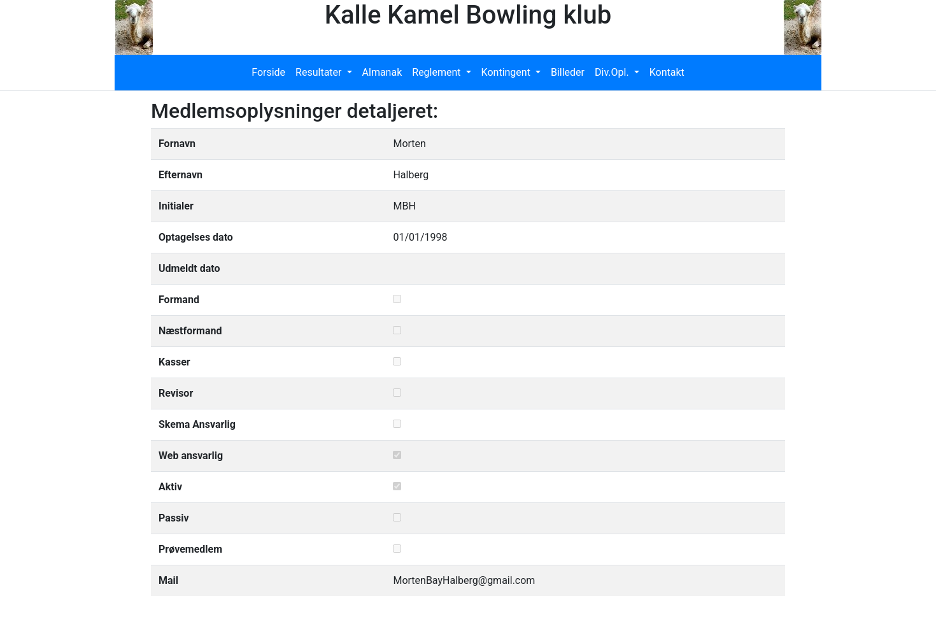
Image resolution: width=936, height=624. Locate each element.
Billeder (568, 72)
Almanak (382, 72)
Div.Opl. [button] (613, 72)
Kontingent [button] (507, 72)
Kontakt (666, 72)
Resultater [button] (319, 72)
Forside (268, 72)
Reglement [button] (437, 72)
